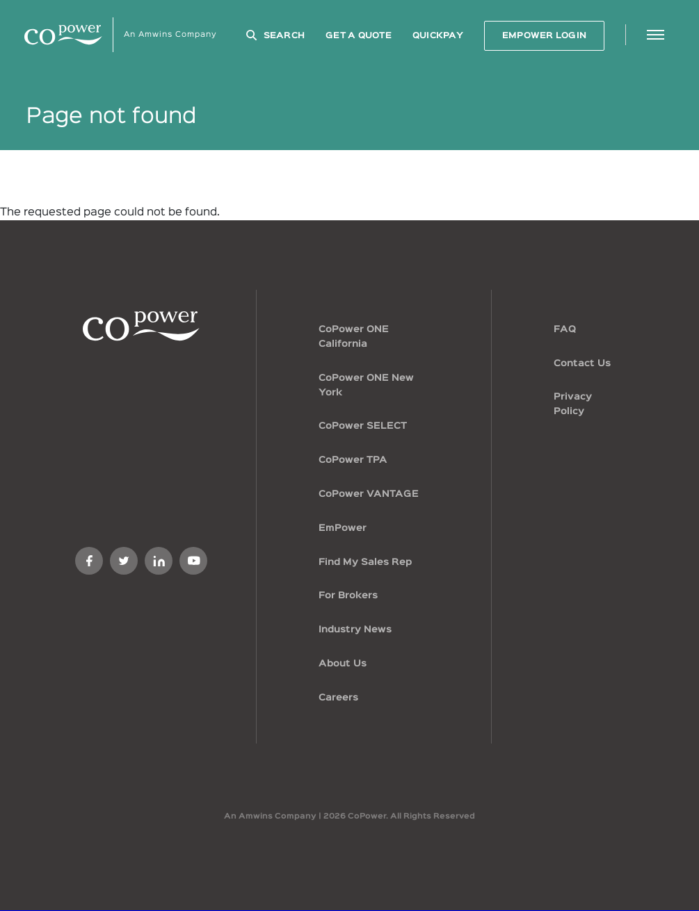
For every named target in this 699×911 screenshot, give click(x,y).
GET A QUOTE (359, 36)
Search (284, 36)
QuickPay (437, 36)
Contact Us (582, 363)
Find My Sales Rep (365, 562)
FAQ (565, 329)
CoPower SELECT (363, 426)
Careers (338, 697)
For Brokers (348, 595)
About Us (343, 663)
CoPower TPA (353, 460)
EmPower (343, 528)
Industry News (355, 629)
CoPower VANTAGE (369, 494)
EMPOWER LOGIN (544, 36)
